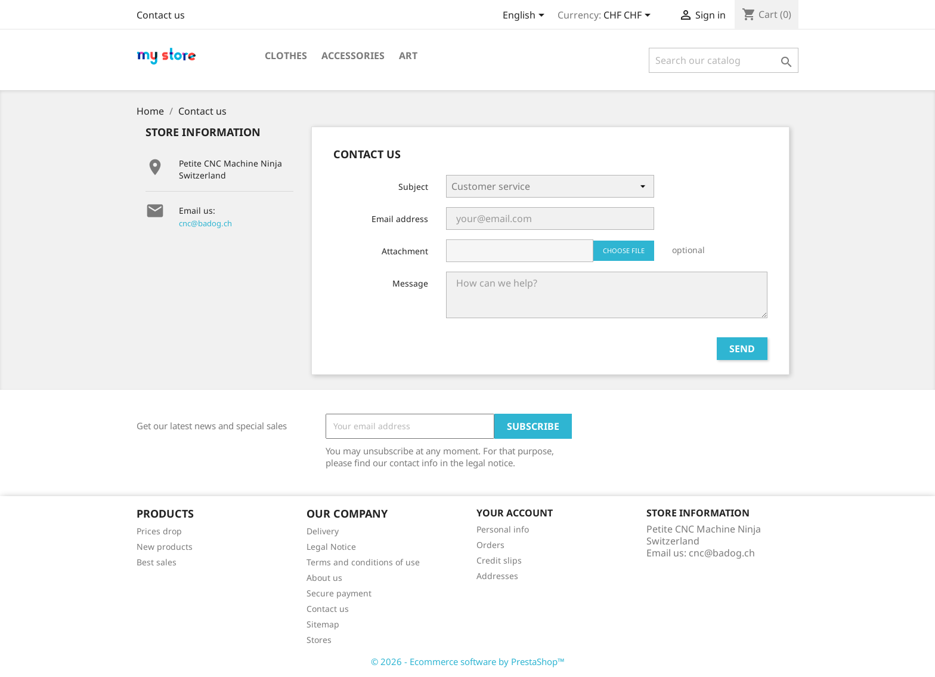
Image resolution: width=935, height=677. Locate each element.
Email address (399, 218)
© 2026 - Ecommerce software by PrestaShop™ (468, 661)
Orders (490, 544)
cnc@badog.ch (205, 223)
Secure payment (338, 593)
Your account (514, 512)
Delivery (322, 531)
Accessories (353, 55)
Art (408, 55)
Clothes (286, 55)
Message (410, 283)
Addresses (497, 575)
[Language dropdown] (526, 16)
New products (165, 546)
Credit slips (499, 560)
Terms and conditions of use (363, 562)
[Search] (723, 60)
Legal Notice (331, 546)
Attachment (405, 251)
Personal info (502, 529)
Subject (413, 186)
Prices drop (159, 531)
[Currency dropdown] (629, 16)
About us (324, 577)
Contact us (161, 14)
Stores (319, 639)
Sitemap (322, 624)
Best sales (157, 562)
